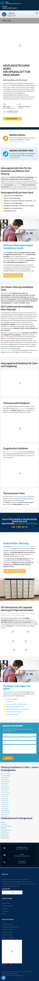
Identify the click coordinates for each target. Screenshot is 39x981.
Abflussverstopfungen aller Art (15, 706)
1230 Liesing (4, 816)
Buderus (22, 613)
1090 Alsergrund (5, 789)
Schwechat (4, 834)
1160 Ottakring (5, 802)
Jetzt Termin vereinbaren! (13, 275)
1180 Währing (4, 806)
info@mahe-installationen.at (22, 856)
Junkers (7, 613)
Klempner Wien (6, 903)
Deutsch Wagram (6, 826)
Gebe (13, 615)
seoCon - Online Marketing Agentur (15, 975)
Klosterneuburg (6, 830)
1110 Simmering (5, 793)
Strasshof (4, 824)
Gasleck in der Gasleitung (11, 451)
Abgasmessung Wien (8, 905)
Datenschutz (6, 911)
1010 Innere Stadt (5, 773)
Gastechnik (9, 701)
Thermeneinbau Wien (8, 932)
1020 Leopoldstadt (5, 775)
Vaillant (3, 613)
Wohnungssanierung (12, 714)
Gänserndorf (5, 836)
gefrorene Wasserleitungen (14, 712)
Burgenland (5, 838)
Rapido (23, 615)
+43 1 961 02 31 (19, 527)
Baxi (11, 613)
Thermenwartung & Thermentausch (16, 704)
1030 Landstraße (5, 777)
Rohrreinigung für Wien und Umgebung (17, 709)
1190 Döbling (4, 808)
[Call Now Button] (3, 978)
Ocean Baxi (18, 615)
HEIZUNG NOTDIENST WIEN (21, 150)
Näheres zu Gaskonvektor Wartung (14, 571)
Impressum (5, 908)
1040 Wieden (4, 779)
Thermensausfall (22, 408)
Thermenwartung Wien (8, 924)
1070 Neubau (4, 785)
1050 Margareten (5, 781)
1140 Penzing (4, 798)
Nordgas (30, 613)
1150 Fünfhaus (4, 800)
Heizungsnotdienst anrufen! (16, 141)
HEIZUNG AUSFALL (17, 135)
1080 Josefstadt (5, 787)
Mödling (3, 828)
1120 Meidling (4, 794)
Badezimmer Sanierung (8, 937)
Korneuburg (5, 832)
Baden (3, 822)
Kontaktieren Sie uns (6, 350)
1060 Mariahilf (4, 783)
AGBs (4, 913)
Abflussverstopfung (7, 934)
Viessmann (8, 615)
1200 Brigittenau (5, 810)
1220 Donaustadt (5, 814)
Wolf (26, 613)
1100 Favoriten (5, 791)
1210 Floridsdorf (5, 812)
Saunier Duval (16, 613)
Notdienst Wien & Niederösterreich (11, 927)
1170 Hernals (4, 804)
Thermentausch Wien (8, 929)
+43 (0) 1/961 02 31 (9, 8)
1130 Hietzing (4, 796)
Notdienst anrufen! (14, 157)
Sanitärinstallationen (12, 699)
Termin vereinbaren (12, 118)
